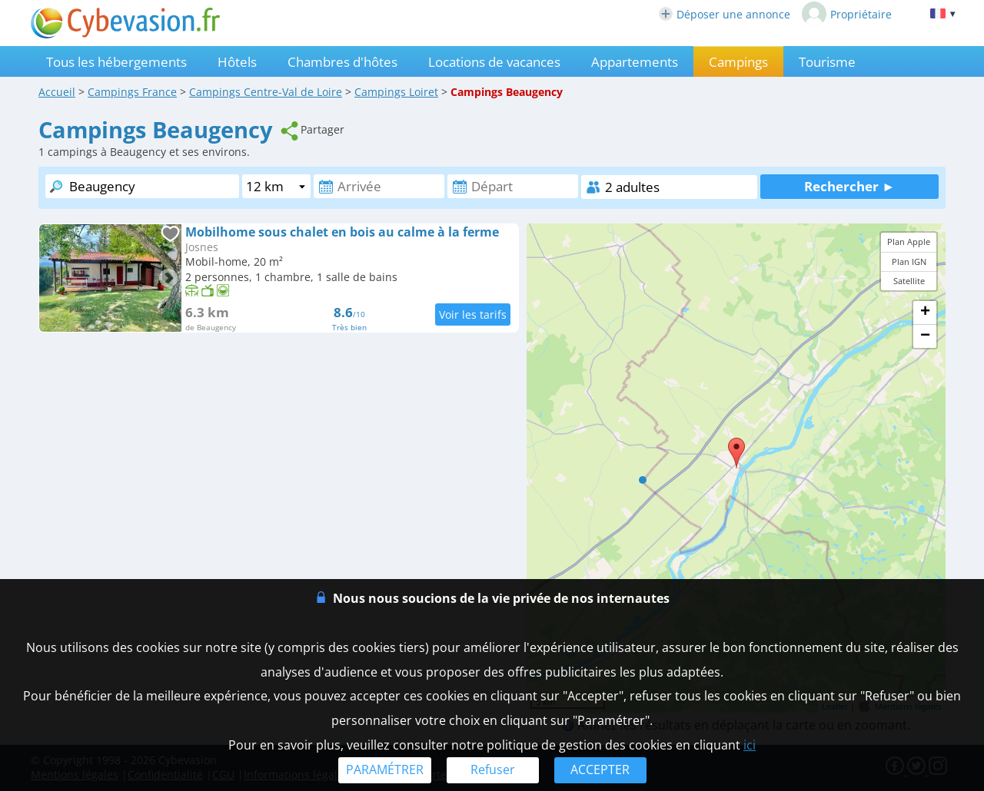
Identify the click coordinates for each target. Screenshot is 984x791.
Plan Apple (908, 241)
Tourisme (827, 62)
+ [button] (925, 312)
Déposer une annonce (724, 14)
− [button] (925, 336)
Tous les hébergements (116, 62)
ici (749, 744)
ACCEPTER (600, 769)
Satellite (909, 280)
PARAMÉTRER (385, 769)
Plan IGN (909, 261)
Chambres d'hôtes (342, 62)
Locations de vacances (494, 62)
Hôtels (237, 62)
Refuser (492, 769)
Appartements (634, 62)
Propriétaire (847, 14)
